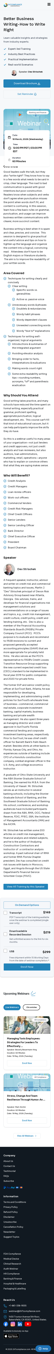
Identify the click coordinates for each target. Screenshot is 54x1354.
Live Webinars (12, 1007)
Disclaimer (9, 1217)
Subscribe (8, 1181)
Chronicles (31, 1007)
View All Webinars (27, 1136)
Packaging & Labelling (14, 1288)
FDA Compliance (12, 1254)
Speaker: (31, 71)
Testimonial (9, 1171)
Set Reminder (27, 94)
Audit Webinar (10, 1268)
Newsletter (9, 1232)
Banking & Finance (12, 1278)
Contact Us (9, 1166)
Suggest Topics (11, 1237)
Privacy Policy (10, 1207)
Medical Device (11, 1259)
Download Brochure (27, 83)
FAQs (6, 1176)
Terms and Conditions (14, 1202)
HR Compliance (11, 1273)
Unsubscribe (10, 1222)
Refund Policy (10, 1212)
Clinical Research (12, 1263)
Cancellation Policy (13, 1227)
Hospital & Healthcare (14, 1283)
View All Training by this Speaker (25, 886)
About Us (8, 1161)
